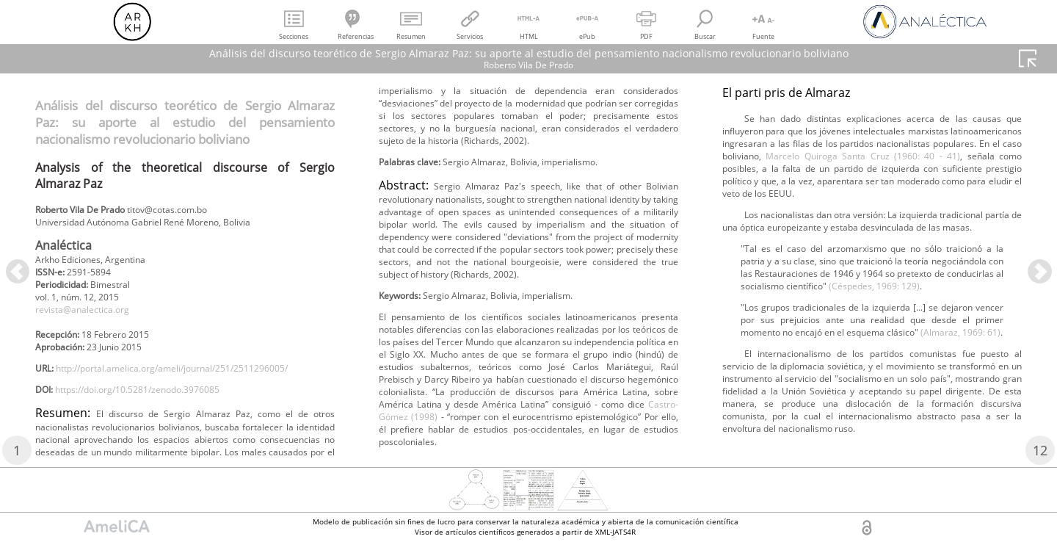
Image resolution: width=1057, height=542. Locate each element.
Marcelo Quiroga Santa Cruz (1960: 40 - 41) (836, 368)
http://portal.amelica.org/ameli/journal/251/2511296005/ (174, 401)
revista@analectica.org (91, 321)
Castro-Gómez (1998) (963, 217)
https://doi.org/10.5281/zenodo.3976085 (157, 425)
